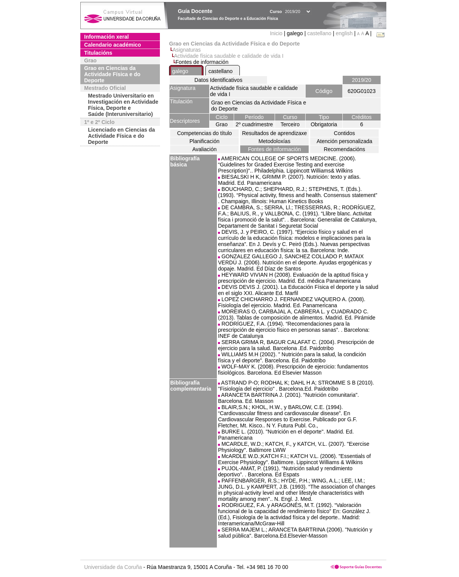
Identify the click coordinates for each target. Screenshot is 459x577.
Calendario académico (112, 45)
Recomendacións (344, 149)
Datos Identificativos (218, 80)
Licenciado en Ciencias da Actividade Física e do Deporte (121, 136)
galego (180, 71)
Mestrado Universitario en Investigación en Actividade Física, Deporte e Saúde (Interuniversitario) (123, 105)
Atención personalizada (345, 141)
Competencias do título (204, 133)
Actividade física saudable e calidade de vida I (228, 56)
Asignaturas (187, 50)
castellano (319, 33)
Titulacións (98, 53)
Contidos (344, 133)
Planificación (204, 141)
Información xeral (106, 37)
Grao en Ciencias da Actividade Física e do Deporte (112, 74)
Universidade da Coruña (113, 567)
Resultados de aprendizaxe (274, 133)
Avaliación (204, 149)
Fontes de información (274, 149)
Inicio (277, 33)
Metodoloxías (274, 141)
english (344, 33)
